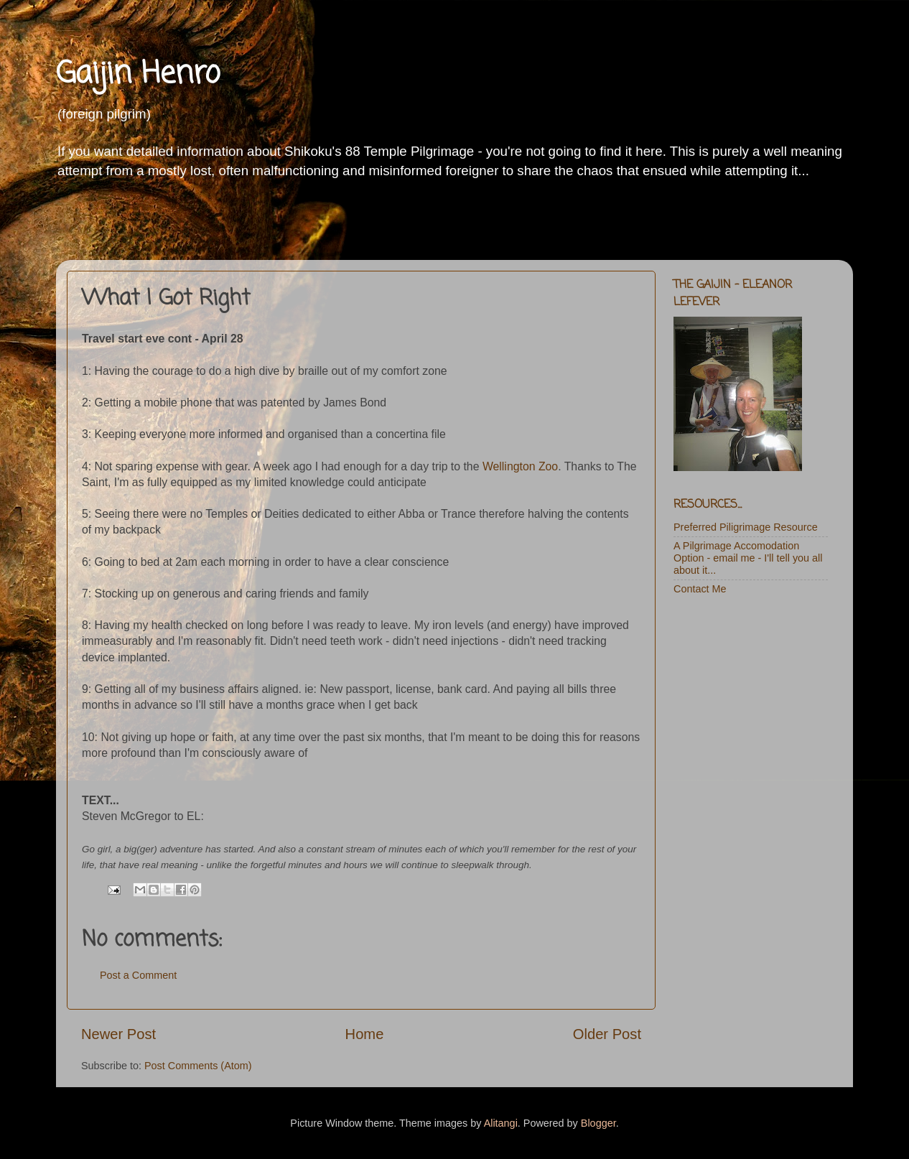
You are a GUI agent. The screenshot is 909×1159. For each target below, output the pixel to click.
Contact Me (700, 589)
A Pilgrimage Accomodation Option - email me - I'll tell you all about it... (747, 558)
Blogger (598, 1123)
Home (364, 1034)
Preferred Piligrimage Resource (745, 527)
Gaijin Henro (138, 74)
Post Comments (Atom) (198, 1065)
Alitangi (501, 1123)
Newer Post (118, 1034)
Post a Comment (138, 975)
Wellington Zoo (520, 466)
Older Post (607, 1034)
